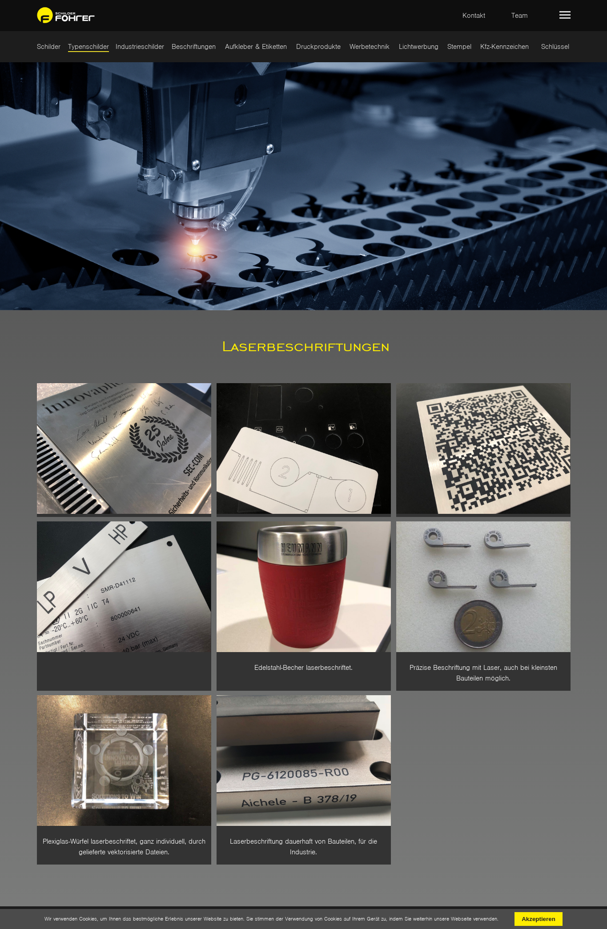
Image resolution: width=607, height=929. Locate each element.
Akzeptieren (538, 919)
